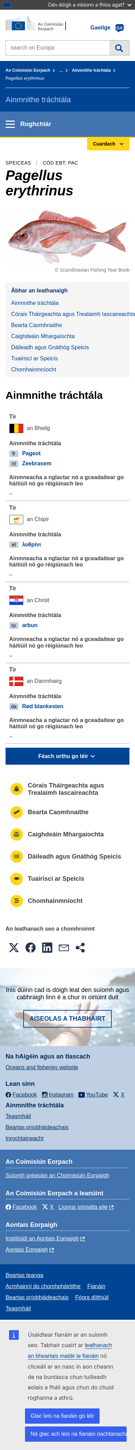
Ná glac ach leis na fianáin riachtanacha (79, 1434)
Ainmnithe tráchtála (91, 70)
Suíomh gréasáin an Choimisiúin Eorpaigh (57, 1175)
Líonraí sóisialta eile (83, 1207)
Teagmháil (18, 1116)
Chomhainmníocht (33, 369)
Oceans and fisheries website (42, 1067)
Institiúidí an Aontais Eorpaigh (42, 1238)
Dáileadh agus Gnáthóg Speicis (50, 347)
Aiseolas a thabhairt (67, 1018)
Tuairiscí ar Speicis (34, 358)
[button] (14, 948)
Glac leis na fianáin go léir (62, 1416)
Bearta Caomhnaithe (36, 325)
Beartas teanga (24, 1275)
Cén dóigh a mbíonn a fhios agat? (90, 5)
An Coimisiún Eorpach (28, 70)
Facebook (21, 1207)
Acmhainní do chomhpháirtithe (43, 1286)
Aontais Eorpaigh (27, 1250)
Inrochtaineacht (24, 1138)
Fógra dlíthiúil (92, 1297)
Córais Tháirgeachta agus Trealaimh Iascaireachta (70, 314)
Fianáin (96, 1286)
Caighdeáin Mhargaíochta (43, 336)
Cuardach (119, 48)
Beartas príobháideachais (37, 1127)
